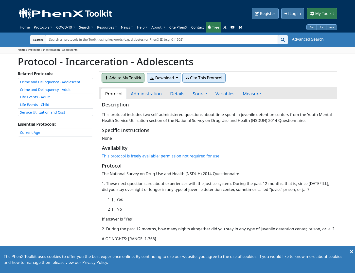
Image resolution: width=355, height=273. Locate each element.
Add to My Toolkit (123, 78)
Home (25, 27)
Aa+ (331, 27)
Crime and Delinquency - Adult (45, 89)
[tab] (113, 93)
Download (162, 78)
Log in (292, 13)
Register (265, 13)
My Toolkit (322, 13)
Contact (197, 27)
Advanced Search (308, 39)
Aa (321, 27)
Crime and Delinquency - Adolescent (50, 82)
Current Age (30, 132)
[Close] (351, 251)
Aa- (312, 27)
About (156, 27)
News (125, 27)
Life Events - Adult (35, 97)
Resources (105, 27)
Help (140, 27)
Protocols (41, 27)
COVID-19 (64, 27)
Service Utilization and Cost (42, 112)
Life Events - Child (34, 104)
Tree (213, 27)
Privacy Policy (94, 262)
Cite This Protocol (204, 78)
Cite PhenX (178, 27)
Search (84, 27)
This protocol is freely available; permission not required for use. (161, 156)
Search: (34, 39)
